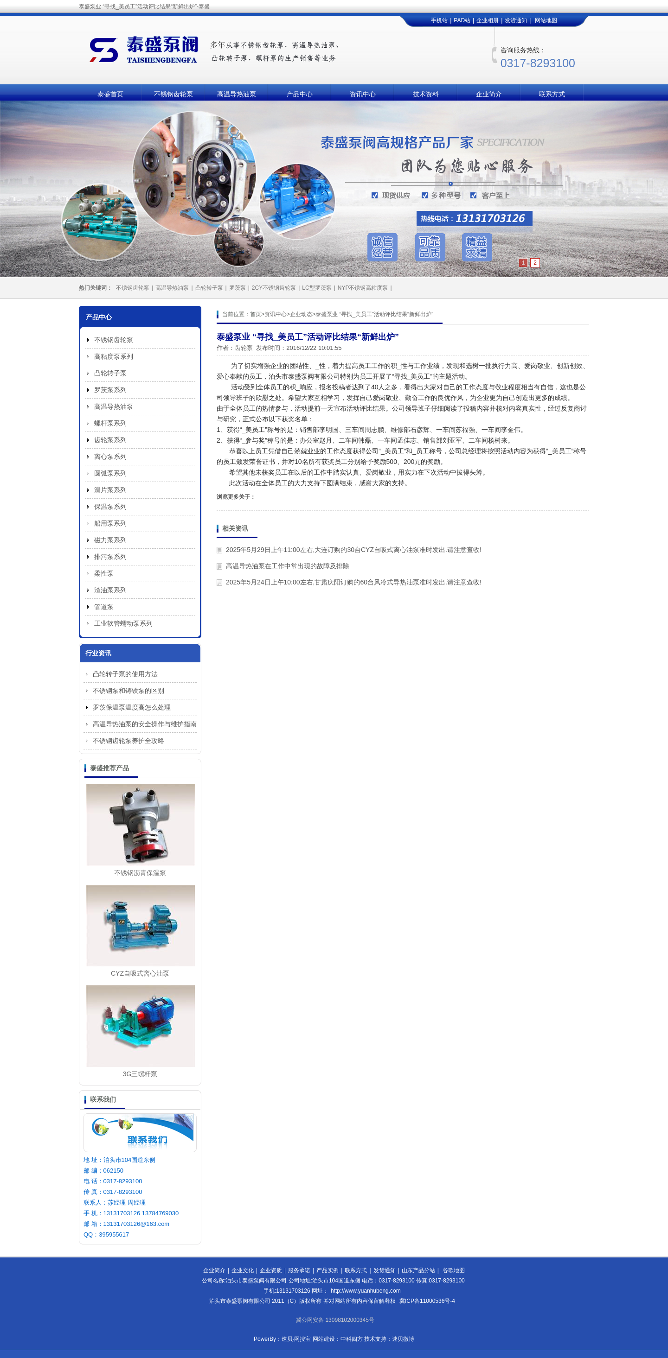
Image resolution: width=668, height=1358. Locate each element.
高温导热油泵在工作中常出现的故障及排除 (287, 566)
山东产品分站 (418, 1270)
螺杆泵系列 (110, 423)
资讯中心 (363, 94)
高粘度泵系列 (113, 356)
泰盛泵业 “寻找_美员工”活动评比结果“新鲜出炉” (374, 314)
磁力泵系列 (110, 540)
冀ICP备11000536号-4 (427, 1301)
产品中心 (300, 94)
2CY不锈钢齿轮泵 (274, 288)
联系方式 (552, 94)
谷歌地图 (454, 1270)
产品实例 (327, 1270)
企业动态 (301, 314)
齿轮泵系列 (110, 440)
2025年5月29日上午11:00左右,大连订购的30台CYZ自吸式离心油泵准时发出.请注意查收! (354, 549)
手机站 (439, 20)
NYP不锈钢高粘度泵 (363, 288)
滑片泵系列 (110, 490)
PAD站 (462, 20)
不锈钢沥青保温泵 (140, 872)
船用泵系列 (110, 523)
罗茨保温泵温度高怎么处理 (132, 707)
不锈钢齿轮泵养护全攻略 (128, 740)
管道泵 (104, 606)
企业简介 (489, 94)
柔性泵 (104, 573)
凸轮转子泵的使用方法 (125, 674)
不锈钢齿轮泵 (173, 94)
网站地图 (546, 20)
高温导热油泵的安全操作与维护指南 (145, 724)
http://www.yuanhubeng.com (366, 1291)
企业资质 (271, 1270)
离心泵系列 (110, 456)
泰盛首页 (110, 94)
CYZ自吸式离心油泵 (140, 973)
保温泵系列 (110, 506)
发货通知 (516, 20)
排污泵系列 (110, 556)
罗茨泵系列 (110, 389)
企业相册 (487, 20)
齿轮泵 (244, 347)
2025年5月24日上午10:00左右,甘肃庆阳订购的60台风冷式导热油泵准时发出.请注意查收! (354, 582)
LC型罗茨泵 (316, 288)
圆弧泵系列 (110, 473)
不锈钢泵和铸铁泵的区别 (128, 690)
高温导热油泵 (236, 94)
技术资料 (426, 94)
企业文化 (242, 1270)
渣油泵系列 (110, 590)
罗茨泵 (237, 288)
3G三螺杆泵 (140, 1074)
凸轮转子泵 (209, 288)
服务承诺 (299, 1270)
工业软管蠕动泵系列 (123, 623)
